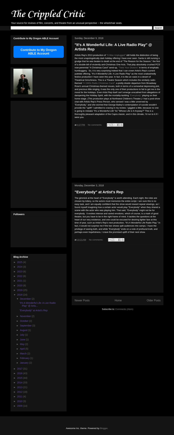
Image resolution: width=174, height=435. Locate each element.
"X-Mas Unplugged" (116, 55)
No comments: (95, 125)
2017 (20, 368)
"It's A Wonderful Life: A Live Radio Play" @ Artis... (37, 304)
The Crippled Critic (47, 14)
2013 (20, 387)
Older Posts (154, 300)
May (22, 344)
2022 (20, 276)
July (22, 334)
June (23, 339)
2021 (20, 280)
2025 (20, 262)
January (24, 362)
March (23, 353)
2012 (20, 392)
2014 (20, 382)
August (24, 330)
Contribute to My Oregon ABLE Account (39, 51)
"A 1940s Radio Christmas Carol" (99, 83)
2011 (20, 396)
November (25, 316)
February (25, 358)
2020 (20, 285)
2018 (20, 294)
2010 (20, 401)
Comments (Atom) (124, 309)
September (26, 325)
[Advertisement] (117, 153)
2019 (20, 290)
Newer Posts (82, 300)
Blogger (103, 428)
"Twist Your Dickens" (128, 67)
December (25, 298)
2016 (20, 373)
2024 (20, 266)
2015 (20, 378)
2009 (20, 405)
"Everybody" (135, 95)
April (22, 348)
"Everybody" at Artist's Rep (99, 192)
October (24, 321)
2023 (20, 271)
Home (118, 300)
